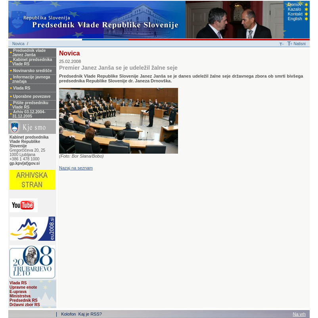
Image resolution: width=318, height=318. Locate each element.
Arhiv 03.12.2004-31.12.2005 (29, 114)
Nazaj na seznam (76, 168)
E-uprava (18, 291)
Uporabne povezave (31, 96)
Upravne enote (23, 287)
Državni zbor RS (25, 305)
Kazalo (294, 9)
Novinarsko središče (32, 71)
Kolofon (69, 314)
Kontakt (295, 13)
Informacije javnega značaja (31, 79)
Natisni (299, 44)
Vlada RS (21, 88)
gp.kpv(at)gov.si (25, 163)
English (295, 18)
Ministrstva (20, 296)
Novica (18, 44)
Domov (295, 4)
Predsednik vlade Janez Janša (29, 52)
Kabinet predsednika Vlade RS (32, 61)
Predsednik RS (24, 300)
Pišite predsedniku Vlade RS (30, 105)
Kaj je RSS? (90, 314)
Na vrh (299, 314)
